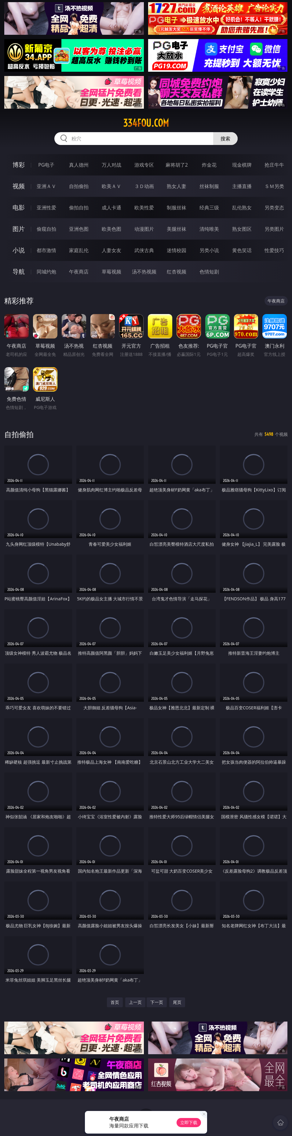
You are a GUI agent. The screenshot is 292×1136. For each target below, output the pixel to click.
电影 (19, 207)
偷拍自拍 (79, 207)
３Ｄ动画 (144, 186)
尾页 (177, 1002)
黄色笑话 (242, 250)
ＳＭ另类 (274, 186)
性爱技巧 (274, 250)
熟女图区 (242, 229)
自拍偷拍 (79, 186)
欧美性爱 (144, 207)
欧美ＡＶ (111, 186)
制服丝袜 (176, 207)
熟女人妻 (176, 186)
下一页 (156, 1002)
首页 (115, 1002)
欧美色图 (111, 229)
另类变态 (274, 207)
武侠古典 (144, 250)
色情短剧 (209, 271)
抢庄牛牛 (274, 164)
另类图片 (274, 229)
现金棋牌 (242, 164)
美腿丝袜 (176, 229)
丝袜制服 (209, 186)
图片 (19, 229)
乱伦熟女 (242, 207)
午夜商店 (79, 271)
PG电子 (46, 164)
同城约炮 (46, 271)
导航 (19, 271)
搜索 (225, 138)
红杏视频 (176, 271)
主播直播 (242, 186)
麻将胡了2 (177, 164)
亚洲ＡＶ (46, 186)
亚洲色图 (79, 229)
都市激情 (46, 250)
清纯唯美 (209, 229)
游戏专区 (144, 164)
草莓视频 (111, 271)
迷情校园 (176, 250)
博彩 (19, 165)
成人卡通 (111, 207)
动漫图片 (144, 229)
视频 (19, 186)
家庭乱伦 (79, 250)
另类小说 (209, 250)
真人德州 (79, 164)
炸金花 (209, 164)
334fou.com (146, 123)
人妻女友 (111, 250)
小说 (19, 250)
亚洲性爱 (46, 207)
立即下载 (188, 1122)
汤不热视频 (144, 271)
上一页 (135, 1002)
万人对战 (111, 164)
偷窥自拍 (46, 229)
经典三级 (209, 207)
